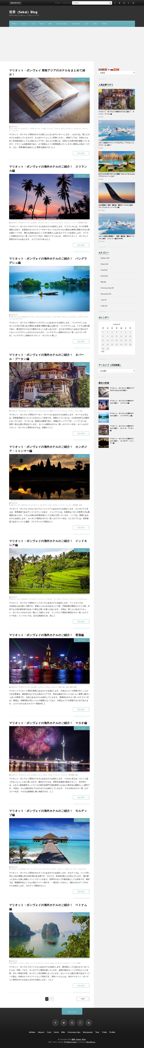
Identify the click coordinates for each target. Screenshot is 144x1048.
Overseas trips (61, 24)
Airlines (14, 24)
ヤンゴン (69, 505)
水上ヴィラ (82, 869)
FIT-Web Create (70, 1042)
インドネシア (15, 128)
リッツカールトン (81, 599)
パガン (50, 505)
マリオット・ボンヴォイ (73, 128)
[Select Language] (116, 72)
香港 (75, 687)
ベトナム (57, 128)
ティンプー (57, 410)
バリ (54, 599)
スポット (47, 222)
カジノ (40, 774)
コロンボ (40, 222)
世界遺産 (81, 222)
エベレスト (30, 410)
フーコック (39, 963)
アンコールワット (33, 505)
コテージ (29, 869)
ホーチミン (58, 963)
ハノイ (33, 963)
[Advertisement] (72, 44)
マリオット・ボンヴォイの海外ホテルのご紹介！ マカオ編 (48, 723)
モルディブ (68, 869)
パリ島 (43, 128)
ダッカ (65, 316)
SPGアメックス (25, 222)
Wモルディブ (15, 869)
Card (33, 24)
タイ (39, 128)
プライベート (47, 869)
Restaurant (76, 24)
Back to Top (72, 1012)
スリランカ (54, 222)
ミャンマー (15, 130)
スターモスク (57, 316)
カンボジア (23, 128)
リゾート (74, 222)
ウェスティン (48, 316)
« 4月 (102, 351)
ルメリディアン (18, 318)
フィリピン (49, 128)
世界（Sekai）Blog (23, 12)
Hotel (42, 24)
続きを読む (81, 153)
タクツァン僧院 (48, 410)
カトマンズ (38, 410)
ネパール (64, 410)
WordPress (90, 1042)
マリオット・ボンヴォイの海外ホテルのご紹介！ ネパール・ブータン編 (122, 428)
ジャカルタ (48, 599)
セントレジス (37, 869)
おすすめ (34, 222)
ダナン (28, 963)
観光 (86, 222)
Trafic (95, 24)
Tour (86, 24)
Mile (50, 24)
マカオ (50, 774)
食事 (71, 687)
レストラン (64, 774)
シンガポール (32, 128)
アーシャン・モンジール (35, 316)
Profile (104, 24)
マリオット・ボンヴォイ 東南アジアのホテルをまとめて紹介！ (77, 3)
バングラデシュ (72, 316)
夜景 (60, 687)
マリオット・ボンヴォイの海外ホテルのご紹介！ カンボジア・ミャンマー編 (122, 441)
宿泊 (80, 505)
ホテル (63, 128)
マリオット (67, 222)
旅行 (63, 687)
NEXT (83, 999)
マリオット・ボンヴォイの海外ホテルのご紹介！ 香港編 (46, 635)
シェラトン (40, 599)
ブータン (71, 410)
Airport (24, 24)
